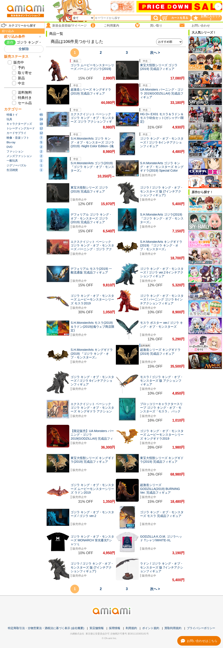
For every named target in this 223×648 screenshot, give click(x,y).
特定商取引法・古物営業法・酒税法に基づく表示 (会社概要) (46, 628)
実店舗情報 (97, 628)
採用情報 (114, 628)
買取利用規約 (172, 628)
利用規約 (131, 628)
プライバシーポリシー (201, 628)
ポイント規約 (150, 628)
